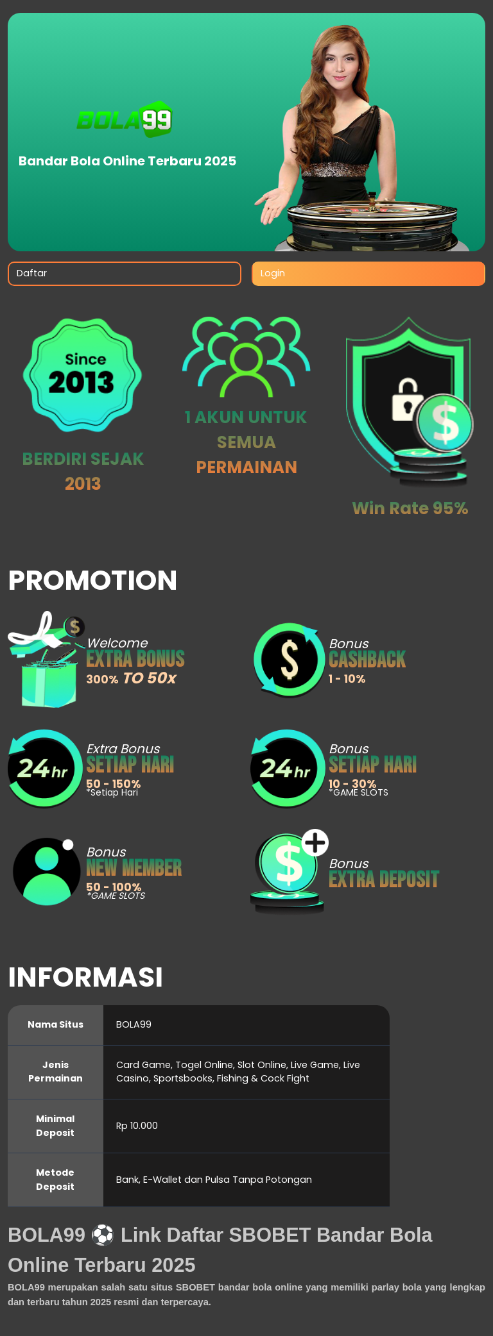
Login (273, 273)
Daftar (32, 273)
